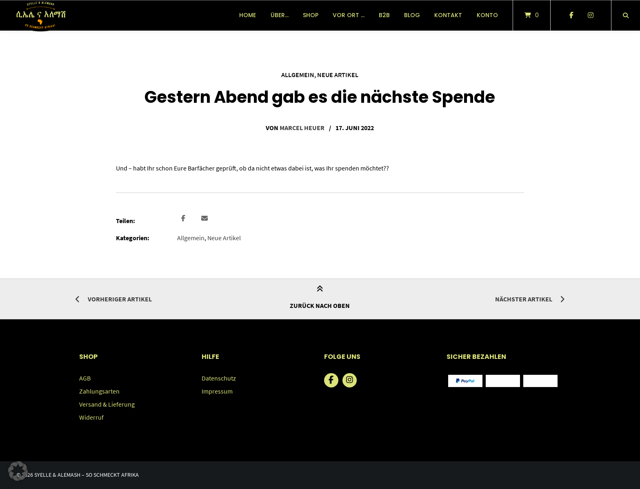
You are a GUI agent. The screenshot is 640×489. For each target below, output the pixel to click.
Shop (310, 15)
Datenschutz (219, 378)
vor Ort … (348, 15)
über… (280, 15)
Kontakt (448, 15)
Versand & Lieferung (107, 404)
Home (247, 15)
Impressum (217, 391)
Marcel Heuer (302, 128)
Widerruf (91, 417)
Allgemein (297, 75)
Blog (412, 15)
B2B (384, 15)
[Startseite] (40, 15)
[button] (184, 218)
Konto (487, 15)
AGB (85, 378)
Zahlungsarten (99, 391)
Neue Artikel (337, 75)
